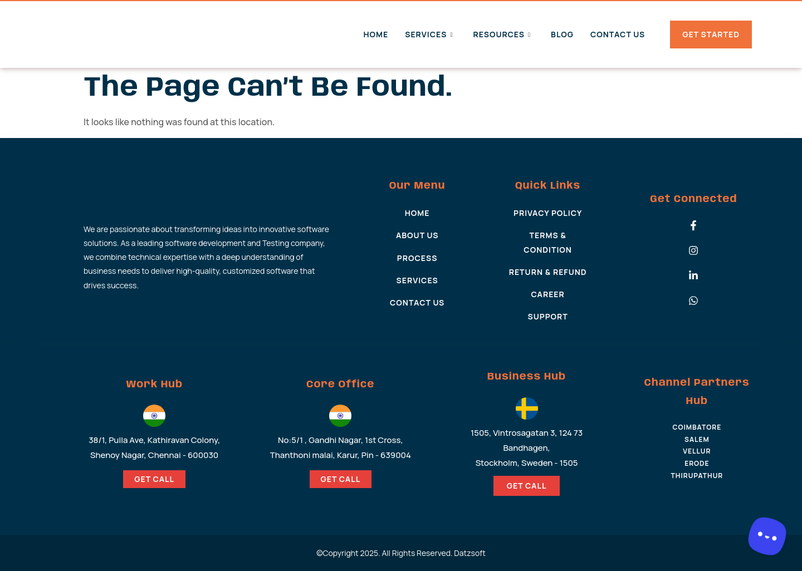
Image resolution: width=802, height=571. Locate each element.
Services (429, 34)
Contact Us (617, 34)
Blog (562, 34)
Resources (502, 34)
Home (375, 34)
